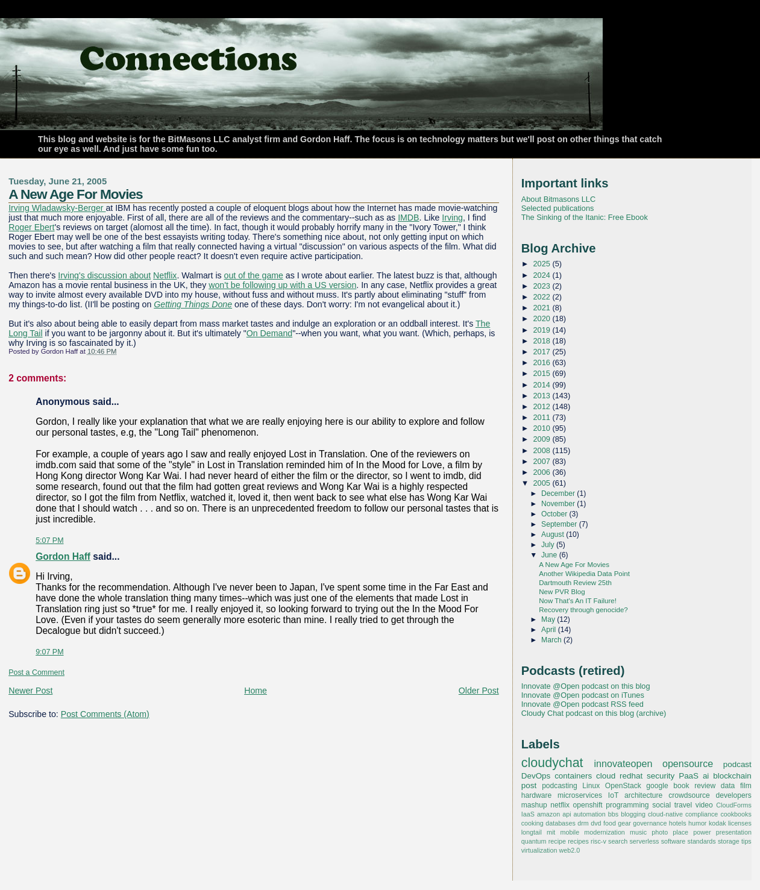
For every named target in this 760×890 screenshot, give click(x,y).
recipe (557, 841)
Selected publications (557, 208)
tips (746, 841)
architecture (643, 795)
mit (551, 832)
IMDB (408, 217)
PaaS (689, 775)
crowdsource (689, 795)
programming (627, 805)
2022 (542, 296)
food (609, 823)
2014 (542, 384)
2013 (542, 395)
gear (624, 823)
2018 (542, 340)
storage (729, 841)
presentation (734, 832)
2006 (542, 472)
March (552, 640)
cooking (532, 823)
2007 (542, 461)
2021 (542, 307)
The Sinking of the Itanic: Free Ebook (584, 217)
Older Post (479, 690)
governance (650, 823)
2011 (542, 417)
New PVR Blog (562, 591)
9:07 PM (49, 652)
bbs (613, 814)
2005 (542, 482)
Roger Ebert (31, 227)
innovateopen (623, 763)
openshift (588, 805)
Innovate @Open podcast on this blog (585, 686)
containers (573, 775)
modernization (604, 832)
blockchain (732, 775)
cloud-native (665, 814)
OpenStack (623, 786)
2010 (542, 428)
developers (734, 795)
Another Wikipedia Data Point (584, 573)
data (728, 786)
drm (583, 823)
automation (590, 814)
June (550, 555)
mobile (569, 832)
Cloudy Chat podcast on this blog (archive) (594, 713)
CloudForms (734, 805)
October (555, 514)
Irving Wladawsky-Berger (56, 208)
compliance (701, 814)
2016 (542, 362)
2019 (542, 329)
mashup (534, 805)
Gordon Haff (63, 556)
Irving (452, 217)
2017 (542, 351)
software (673, 841)
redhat (631, 775)
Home (255, 690)
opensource (687, 763)
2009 (542, 438)
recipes (578, 841)
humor (697, 823)
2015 (542, 373)
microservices (579, 795)
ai (706, 775)
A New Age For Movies (75, 194)
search (617, 841)
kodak (717, 823)
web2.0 (569, 850)
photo (660, 832)
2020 (542, 318)
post (528, 785)
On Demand (269, 333)
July (548, 545)
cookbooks (735, 814)
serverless (644, 841)
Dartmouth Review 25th (575, 582)
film (746, 786)
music (638, 832)
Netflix (165, 275)
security (660, 775)
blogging (633, 814)
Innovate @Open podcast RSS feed (582, 704)
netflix (560, 805)
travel (683, 805)
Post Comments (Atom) (105, 714)
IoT (613, 795)
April (549, 629)
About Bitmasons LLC (558, 199)
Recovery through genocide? (583, 609)
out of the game (253, 275)
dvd (596, 823)
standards (702, 841)
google (657, 786)
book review (694, 786)
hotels (677, 823)
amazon (548, 814)
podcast (737, 764)
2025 (542, 263)
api (566, 814)
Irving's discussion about (104, 275)
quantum (534, 841)
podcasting (559, 786)
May (549, 619)
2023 (542, 285)
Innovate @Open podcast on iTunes (582, 695)
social (661, 805)
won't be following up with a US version (282, 285)
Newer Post (30, 690)
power (702, 832)
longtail (531, 832)
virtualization (539, 850)
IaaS (528, 814)
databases (560, 823)
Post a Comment (36, 672)
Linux (591, 786)
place (680, 832)
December (559, 493)
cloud (605, 775)
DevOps (536, 775)
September (560, 524)
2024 (542, 275)
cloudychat (552, 763)
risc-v (598, 841)
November (559, 504)
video (704, 805)
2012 (542, 406)
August (553, 534)
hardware (536, 795)
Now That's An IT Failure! (578, 600)
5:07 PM (49, 540)
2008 (542, 450)
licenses (740, 823)
